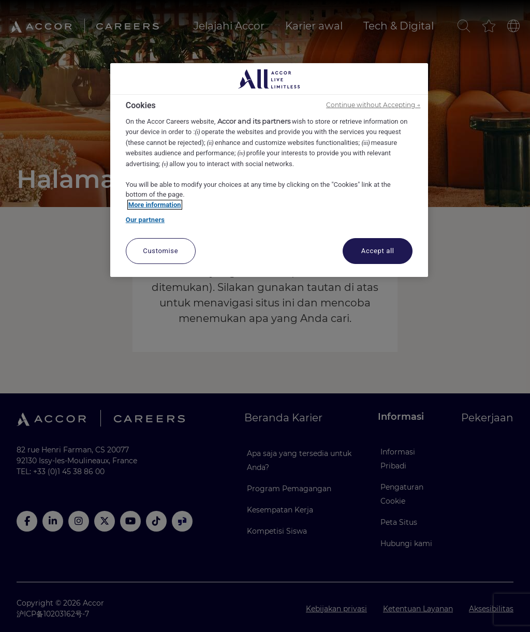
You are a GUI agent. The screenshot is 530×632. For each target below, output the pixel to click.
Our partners (145, 220)
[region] (269, 170)
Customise (160, 251)
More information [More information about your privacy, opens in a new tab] (154, 205)
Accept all (377, 251)
